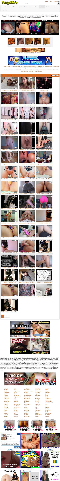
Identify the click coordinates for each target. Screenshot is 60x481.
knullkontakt (27, 396)
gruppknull (26, 399)
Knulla (57, 69)
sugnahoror (16, 391)
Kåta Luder (6, 69)
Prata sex (26, 66)
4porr (15, 394)
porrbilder (26, 410)
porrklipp (6, 405)
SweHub (6, 389)
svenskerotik (17, 404)
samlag (6, 402)
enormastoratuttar (49, 402)
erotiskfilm (37, 399)
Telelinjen (8, 66)
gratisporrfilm (27, 404)
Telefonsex (18, 66)
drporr (25, 405)
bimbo (5, 410)
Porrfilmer (54, 69)
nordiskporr (6, 398)
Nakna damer (28, 71)
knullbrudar (6, 401)
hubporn (37, 408)
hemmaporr (38, 410)
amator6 (37, 401)
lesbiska (16, 414)
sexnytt (47, 391)
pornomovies (38, 405)
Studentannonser (22, 69)
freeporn (26, 413)
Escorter (27, 69)
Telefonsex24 (35, 66)
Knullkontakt (31, 69)
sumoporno (48, 399)
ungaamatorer (17, 396)
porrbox (37, 413)
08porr (25, 407)
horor (15, 389)
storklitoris (16, 405)
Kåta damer (39, 71)
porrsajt (26, 408)
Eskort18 (36, 67)
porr (15, 398)
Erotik (36, 69)
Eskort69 (10, 69)
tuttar (46, 389)
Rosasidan (29, 67)
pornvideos (26, 411)
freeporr (37, 411)
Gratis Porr (39, 69)
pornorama (37, 404)
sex (46, 404)
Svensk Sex (49, 69)
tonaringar (37, 392)
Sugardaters (23, 71)
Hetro (47, 1)
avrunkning (6, 408)
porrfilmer (47, 392)
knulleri (6, 399)
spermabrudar (48, 401)
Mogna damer (34, 71)
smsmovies (37, 395)
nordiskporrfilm (27, 394)
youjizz (5, 416)
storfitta (15, 399)
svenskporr (47, 398)
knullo (46, 396)
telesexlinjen (27, 389)
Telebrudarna (13, 66)
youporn (6, 414)
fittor (15, 388)
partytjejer (6, 396)
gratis (46, 405)
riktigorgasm (17, 407)
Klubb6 (32, 67)
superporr (37, 394)
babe (15, 408)
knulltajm (16, 416)
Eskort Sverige (53, 66)
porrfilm (6, 394)
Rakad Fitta (44, 69)
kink (36, 407)
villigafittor (16, 395)
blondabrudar (38, 388)
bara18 (47, 416)
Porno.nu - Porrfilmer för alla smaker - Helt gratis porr (30, 52)
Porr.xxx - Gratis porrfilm (30, 53)
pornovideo (37, 402)
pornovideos (27, 416)
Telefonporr (40, 66)
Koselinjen (30, 66)
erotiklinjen (26, 401)
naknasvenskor (27, 395)
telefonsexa (38, 391)
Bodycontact (40, 67)
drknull (15, 392)
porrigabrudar (38, 414)
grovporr (6, 407)
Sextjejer (24, 67)
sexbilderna (7, 392)
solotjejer (16, 401)
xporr (15, 402)
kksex (25, 402)
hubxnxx (6, 388)
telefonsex (47, 388)
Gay (51, 1)
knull (5, 391)
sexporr (37, 396)
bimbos (15, 410)
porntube (26, 414)
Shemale (56, 1)
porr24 (15, 411)
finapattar (47, 414)
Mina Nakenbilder (46, 66)
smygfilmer (26, 388)
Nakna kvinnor (15, 69)
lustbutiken (47, 410)
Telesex (21, 66)
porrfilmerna (48, 413)
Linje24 (4, 66)
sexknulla (37, 398)
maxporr (47, 408)
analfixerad (37, 389)
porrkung (6, 404)
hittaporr (26, 392)
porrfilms (47, 394)
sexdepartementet (28, 391)
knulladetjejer (27, 398)
